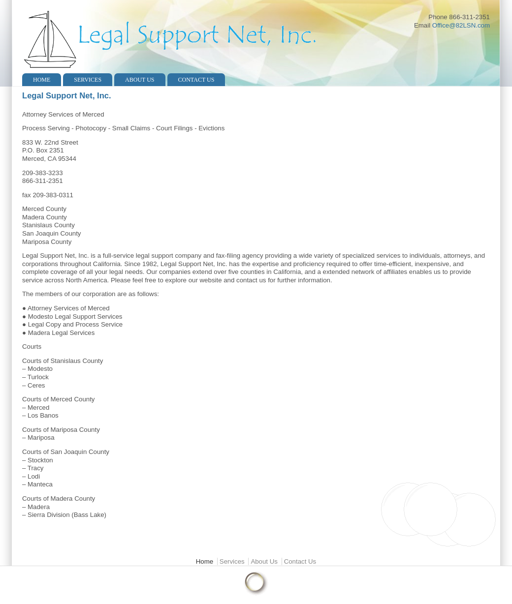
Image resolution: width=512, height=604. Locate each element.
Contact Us (196, 79)
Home (41, 79)
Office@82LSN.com (461, 25)
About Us (139, 79)
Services (87, 79)
